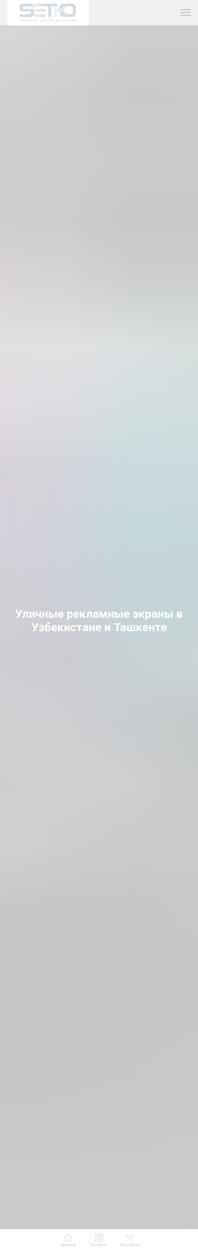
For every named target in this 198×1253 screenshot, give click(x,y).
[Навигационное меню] (186, 12)
